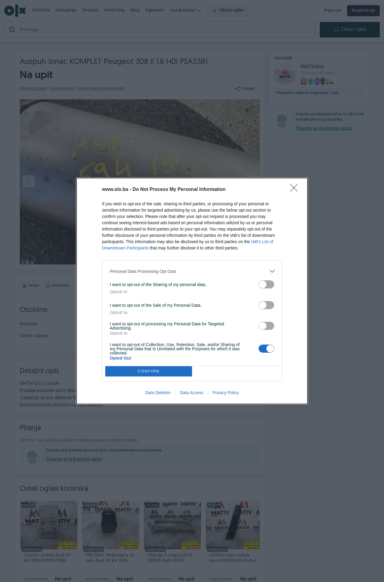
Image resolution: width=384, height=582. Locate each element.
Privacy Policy (226, 392)
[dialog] (192, 291)
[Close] (296, 189)
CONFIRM (148, 371)
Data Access (191, 392)
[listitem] (192, 271)
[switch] (266, 284)
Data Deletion (158, 392)
